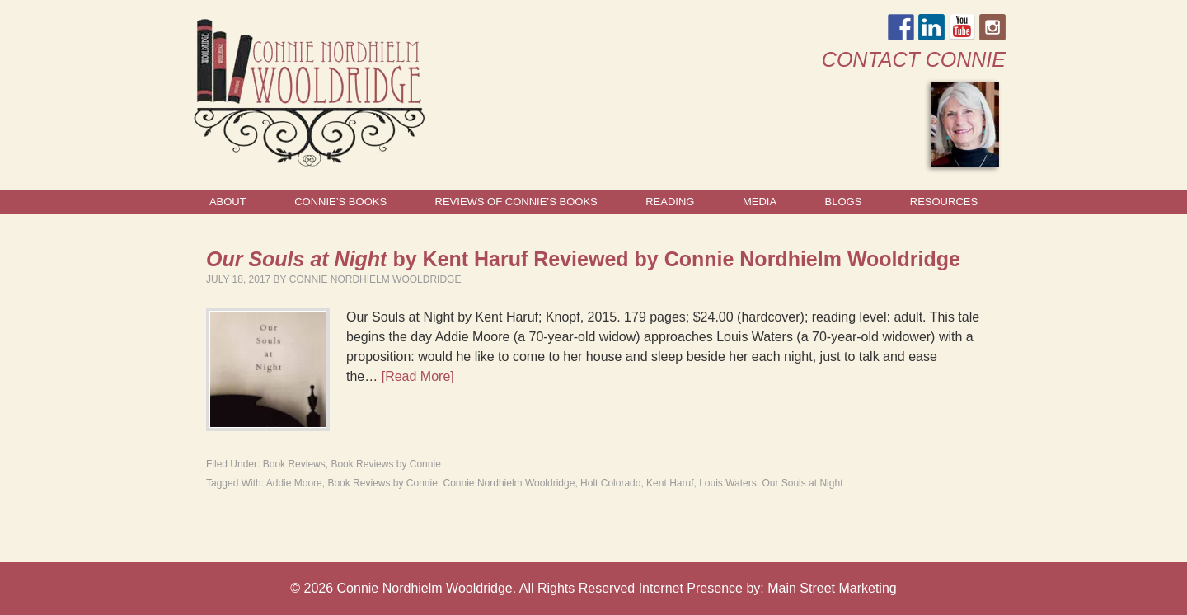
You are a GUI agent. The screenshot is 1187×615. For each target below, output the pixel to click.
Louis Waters (728, 483)
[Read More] (418, 376)
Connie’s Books (340, 201)
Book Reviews (294, 464)
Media (759, 201)
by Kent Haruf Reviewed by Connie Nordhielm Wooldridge (583, 258)
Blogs (843, 201)
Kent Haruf (669, 483)
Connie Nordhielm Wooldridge (375, 279)
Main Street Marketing (832, 588)
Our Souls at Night (802, 483)
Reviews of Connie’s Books (516, 201)
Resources (944, 201)
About (227, 201)
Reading (669, 201)
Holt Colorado (610, 483)
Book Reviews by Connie (385, 464)
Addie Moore (294, 483)
